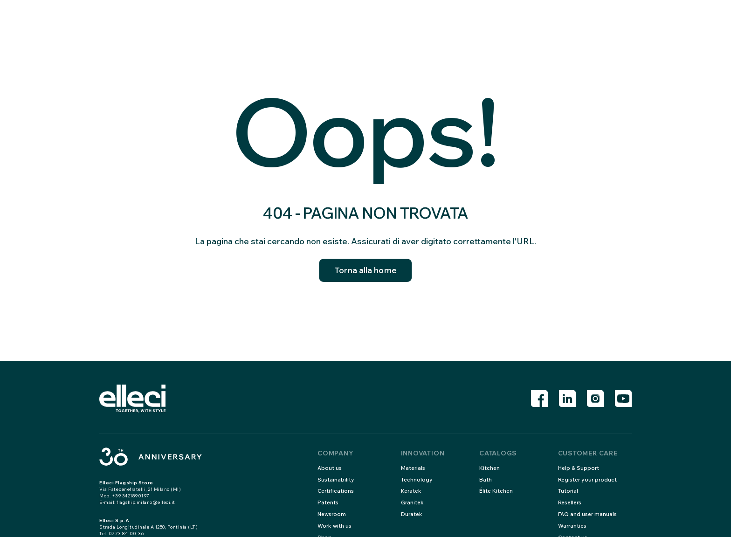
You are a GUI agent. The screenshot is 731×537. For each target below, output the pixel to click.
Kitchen (489, 467)
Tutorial (568, 490)
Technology (417, 479)
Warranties (573, 525)
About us (329, 467)
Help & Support (579, 467)
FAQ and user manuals (588, 513)
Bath (485, 479)
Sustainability (335, 479)
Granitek (413, 502)
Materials (413, 467)
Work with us (334, 525)
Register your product (588, 479)
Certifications (336, 490)
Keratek (412, 490)
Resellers (570, 502)
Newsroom (332, 513)
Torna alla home (365, 270)
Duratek (412, 513)
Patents (328, 502)
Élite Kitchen (496, 490)
